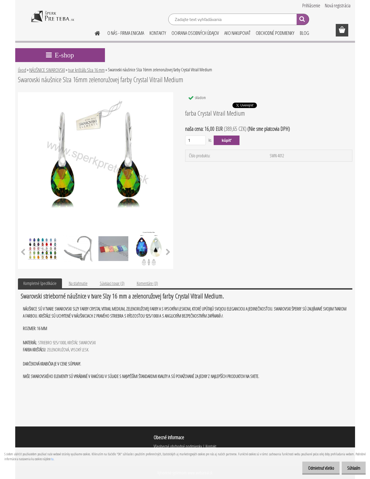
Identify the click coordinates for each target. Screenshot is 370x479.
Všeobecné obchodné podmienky (178, 446)
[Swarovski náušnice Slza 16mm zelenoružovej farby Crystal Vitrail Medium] (95, 94)
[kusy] (195, 140)
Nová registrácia (337, 5)
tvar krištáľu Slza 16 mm (86, 70)
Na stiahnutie (78, 283)
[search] (303, 20)
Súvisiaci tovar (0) (112, 283)
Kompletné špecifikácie (40, 283)
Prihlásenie (311, 5)
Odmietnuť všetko (317, 468)
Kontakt (210, 446)
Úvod (22, 70)
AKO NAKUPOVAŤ (237, 33)
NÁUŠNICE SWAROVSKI (47, 70)
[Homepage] (94, 32)
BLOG (304, 33)
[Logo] (52, 20)
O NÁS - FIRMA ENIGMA (125, 33)
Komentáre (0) (147, 283)
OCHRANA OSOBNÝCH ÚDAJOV (195, 33)
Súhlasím (352, 468)
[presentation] (23, 252)
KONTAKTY (158, 33)
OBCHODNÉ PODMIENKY (275, 33)
